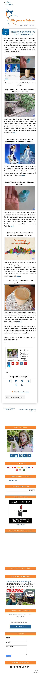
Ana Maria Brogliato (25, 352)
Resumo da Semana (23, 392)
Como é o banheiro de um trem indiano (18, 581)
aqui (14, 133)
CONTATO (9, 5)
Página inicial (10, 409)
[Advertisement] (20, 550)
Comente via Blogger (14, 397)
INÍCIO (8, 2)
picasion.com (21, 524)
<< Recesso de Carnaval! (9, 408)
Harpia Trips (13, 480)
